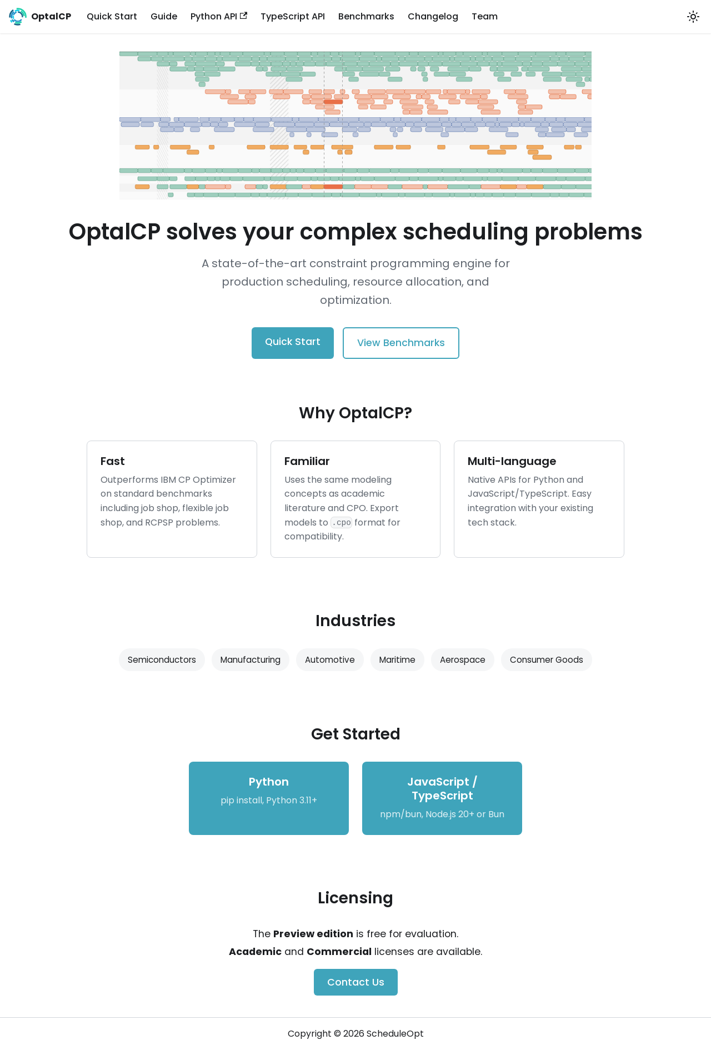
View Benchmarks (401, 342)
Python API (219, 16)
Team (485, 16)
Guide (164, 16)
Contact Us (355, 982)
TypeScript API (293, 16)
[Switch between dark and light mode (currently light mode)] (693, 17)
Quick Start (112, 16)
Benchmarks (366, 16)
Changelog (433, 16)
